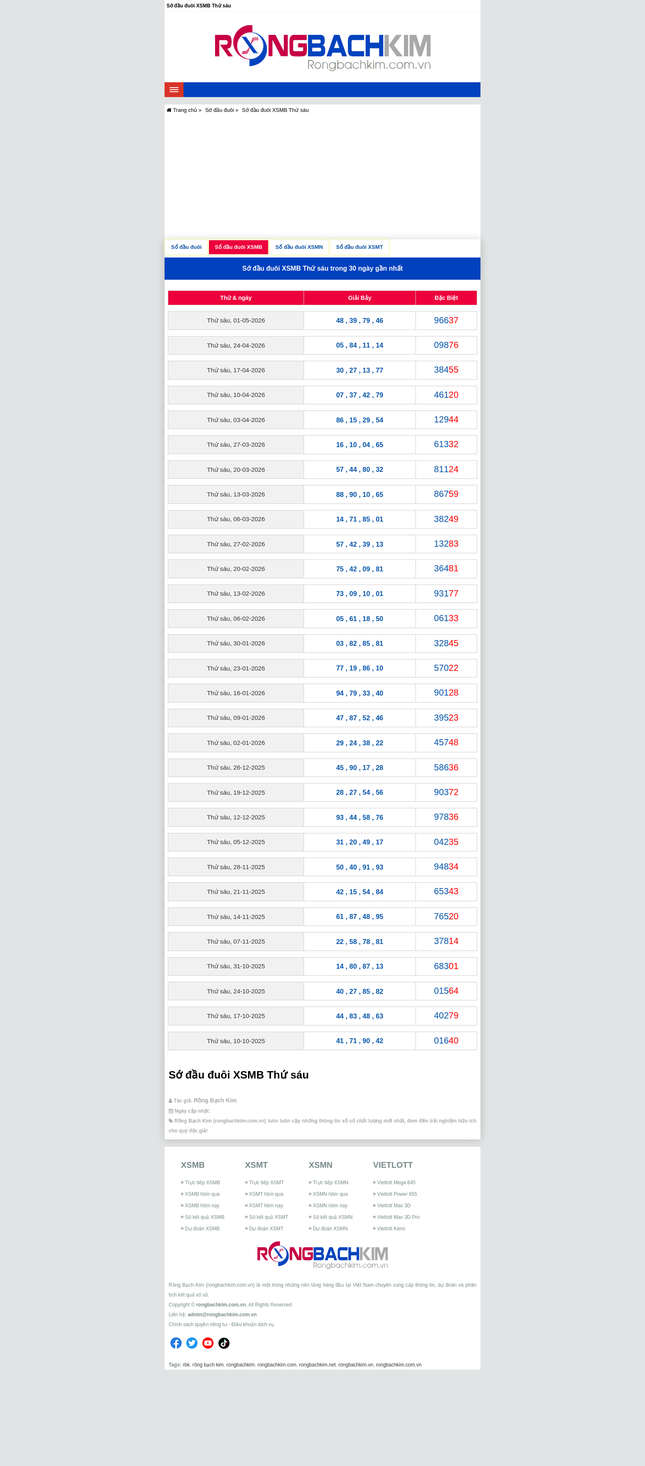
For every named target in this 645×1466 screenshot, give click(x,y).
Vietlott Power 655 (397, 1194)
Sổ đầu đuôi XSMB (238, 247)
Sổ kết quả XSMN (333, 1217)
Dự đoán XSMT (266, 1229)
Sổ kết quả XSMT (268, 1217)
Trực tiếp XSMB (202, 1182)
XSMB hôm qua (202, 1194)
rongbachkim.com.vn (221, 1305)
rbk (186, 1365)
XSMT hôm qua (266, 1194)
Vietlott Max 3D (394, 1206)
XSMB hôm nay (202, 1206)
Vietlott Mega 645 (396, 1182)
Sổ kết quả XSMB (205, 1217)
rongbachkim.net (317, 1365)
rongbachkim (241, 1365)
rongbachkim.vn (356, 1365)
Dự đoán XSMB (202, 1229)
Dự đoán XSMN (330, 1229)
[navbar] (174, 89)
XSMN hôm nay (330, 1206)
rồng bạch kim (208, 1365)
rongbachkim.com (277, 1365)
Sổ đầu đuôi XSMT (359, 247)
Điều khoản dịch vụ (252, 1324)
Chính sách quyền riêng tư (198, 1324)
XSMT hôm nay (266, 1206)
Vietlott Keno (391, 1229)
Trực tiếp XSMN (330, 1182)
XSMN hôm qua (330, 1194)
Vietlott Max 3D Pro (398, 1217)
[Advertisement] (322, 177)
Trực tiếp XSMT (266, 1182)
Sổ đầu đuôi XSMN (299, 247)
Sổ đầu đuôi (186, 247)
